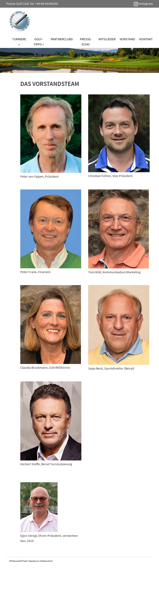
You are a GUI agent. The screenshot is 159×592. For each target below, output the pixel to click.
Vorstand (127, 39)
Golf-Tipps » (39, 41)
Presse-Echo (86, 41)
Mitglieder (107, 39)
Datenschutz (46, 560)
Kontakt (146, 39)
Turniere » (19, 41)
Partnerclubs (62, 39)
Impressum (33, 560)
